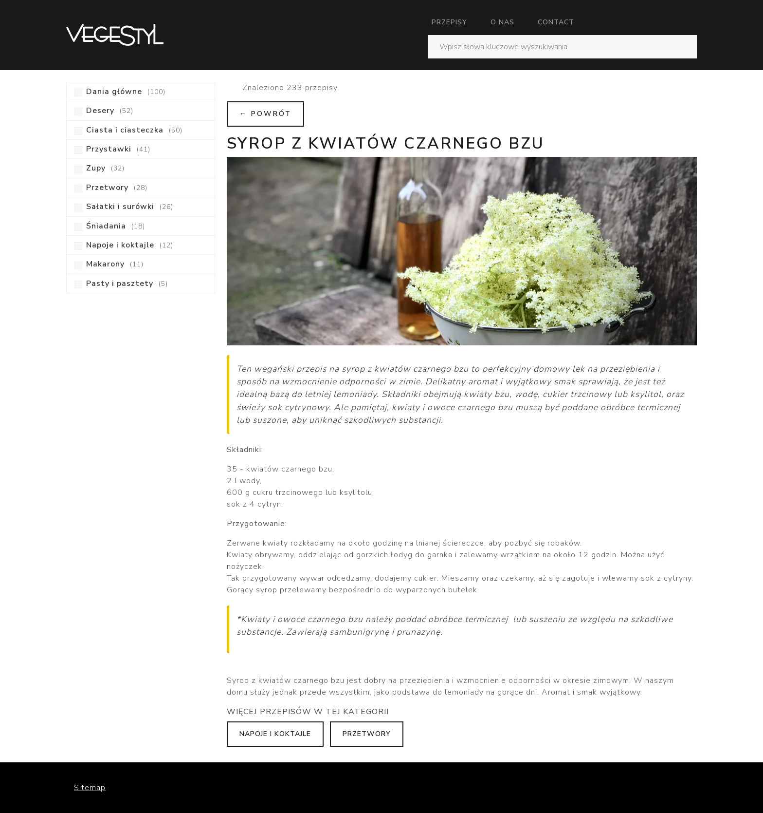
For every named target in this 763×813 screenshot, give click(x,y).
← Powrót (265, 113)
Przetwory (367, 733)
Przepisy (449, 22)
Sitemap (90, 787)
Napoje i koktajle (275, 733)
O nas (502, 22)
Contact (556, 22)
